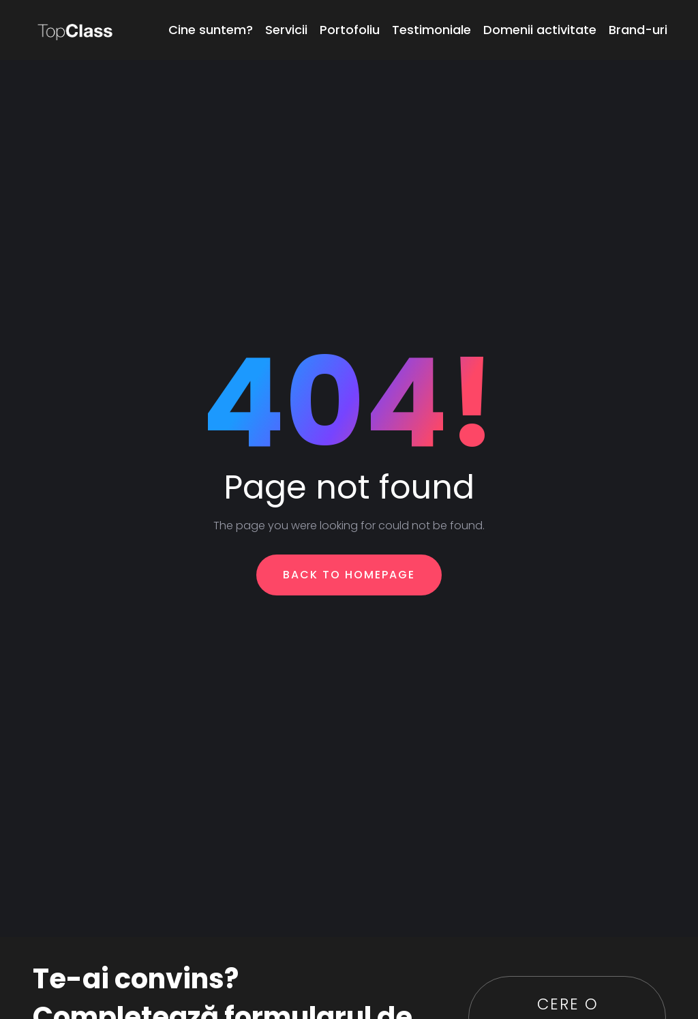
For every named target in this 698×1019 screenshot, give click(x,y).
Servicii (286, 29)
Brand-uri (638, 29)
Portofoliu (350, 29)
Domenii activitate (539, 29)
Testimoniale (431, 29)
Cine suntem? (210, 29)
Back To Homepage (349, 574)
